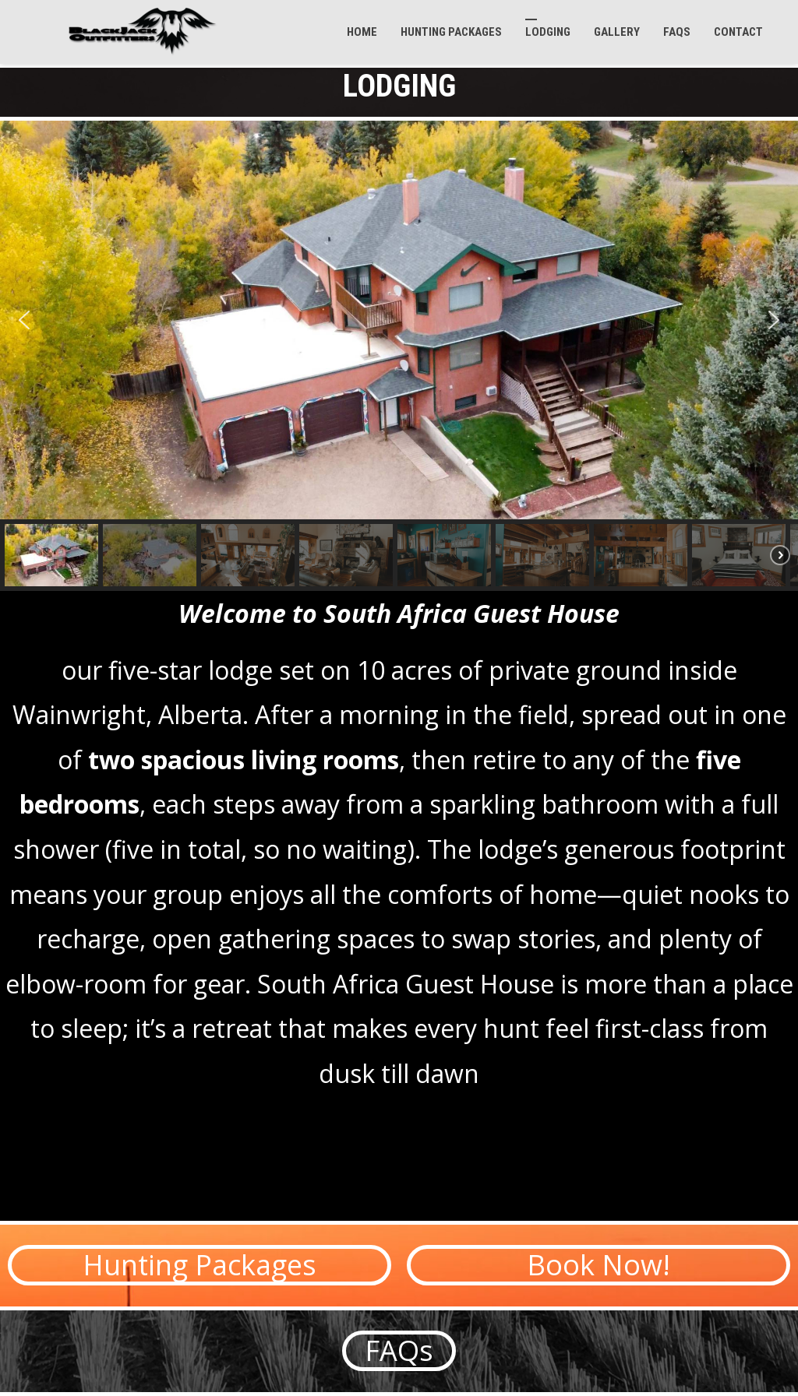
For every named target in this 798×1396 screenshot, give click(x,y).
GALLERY (617, 32)
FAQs (676, 32)
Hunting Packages (451, 32)
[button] (24, 320)
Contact (738, 32)
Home (362, 32)
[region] (399, 356)
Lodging (547, 32)
